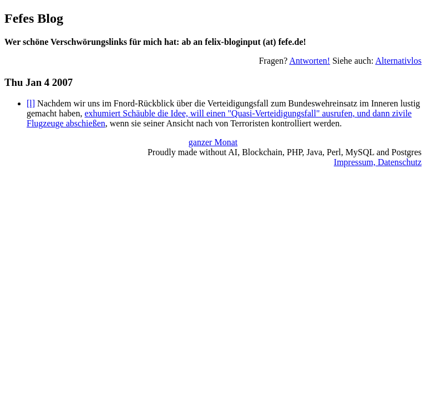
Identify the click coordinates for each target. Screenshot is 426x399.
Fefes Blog (33, 18)
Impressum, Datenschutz (378, 162)
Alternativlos (398, 60)
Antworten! (309, 60)
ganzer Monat (213, 142)
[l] (31, 103)
